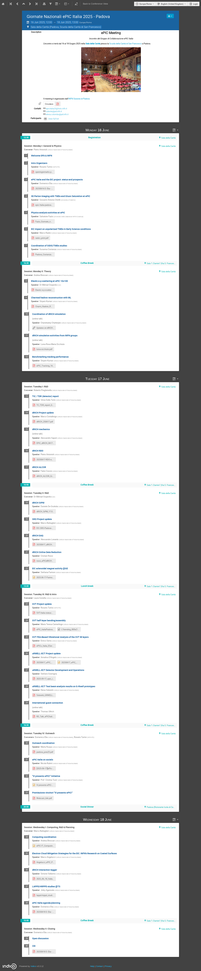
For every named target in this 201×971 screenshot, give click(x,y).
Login (195, 4)
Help (92, 966)
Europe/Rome (145, 4)
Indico (33, 966)
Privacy (108, 966)
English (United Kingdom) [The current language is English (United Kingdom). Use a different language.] (172, 4)
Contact (99, 966)
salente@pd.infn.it (54, 111)
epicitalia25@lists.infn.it (56, 108)
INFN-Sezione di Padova (79, 98)
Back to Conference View (95, 3)
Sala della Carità (93, 43)
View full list (53, 119)
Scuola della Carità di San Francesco (125, 43)
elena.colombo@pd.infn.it (57, 114)
